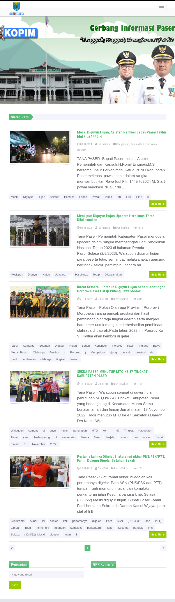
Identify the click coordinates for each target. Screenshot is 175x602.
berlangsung (42, 437)
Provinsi (54, 352)
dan (152, 352)
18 (25, 444)
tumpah (15, 527)
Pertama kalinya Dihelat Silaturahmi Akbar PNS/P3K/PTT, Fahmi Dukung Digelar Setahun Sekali (121, 458)
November (38, 444)
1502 (81, 150)
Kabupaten (145, 430)
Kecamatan (69, 437)
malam (15, 444)
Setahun (44, 345)
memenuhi (42, 527)
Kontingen (101, 345)
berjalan (111, 437)
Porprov (117, 345)
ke (104, 430)
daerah (74, 359)
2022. (53, 444)
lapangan (60, 527)
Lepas (83, 196)
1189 (138, 383)
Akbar (33, 521)
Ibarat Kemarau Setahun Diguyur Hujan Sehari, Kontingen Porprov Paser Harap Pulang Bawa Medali (121, 289)
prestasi (141, 352)
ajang (113, 352)
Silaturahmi (18, 521)
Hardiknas (81, 274)
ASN (120, 521)
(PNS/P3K (134, 521)
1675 (138, 227)
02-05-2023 (84, 227)
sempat (33, 430)
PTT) (158, 521)
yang (26, 437)
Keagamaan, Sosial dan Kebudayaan (135, 144)
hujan (65, 430)
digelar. (96, 521)
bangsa (138, 527)
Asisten (54, 196)
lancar (146, 437)
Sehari (86, 345)
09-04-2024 (84, 144)
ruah (28, 527)
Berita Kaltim (119, 298)
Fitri (128, 196)
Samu (97, 437)
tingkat (60, 359)
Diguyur (28, 196)
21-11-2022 (84, 298)
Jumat (159, 437)
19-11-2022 (84, 383)
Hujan (41, 196)
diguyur (54, 534)
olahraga (46, 359)
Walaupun (17, 430)
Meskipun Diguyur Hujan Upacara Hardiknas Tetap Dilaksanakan (115, 218)
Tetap (96, 274)
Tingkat (129, 430)
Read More (157, 203)
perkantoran (94, 527)
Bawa (156, 345)
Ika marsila (102, 144)
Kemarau (29, 345)
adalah (54, 521)
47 (117, 430)
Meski (14, 196)
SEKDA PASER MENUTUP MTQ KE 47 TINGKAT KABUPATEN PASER (112, 373)
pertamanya (79, 521)
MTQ (95, 430)
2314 (138, 298)
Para (109, 521)
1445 (139, 196)
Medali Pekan (19, 352)
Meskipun (17, 274)
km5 (150, 527)
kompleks (76, 527)
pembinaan (28, 359)
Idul (119, 196)
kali (65, 521)
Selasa (15, 534)
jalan (110, 527)
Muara (85, 437)
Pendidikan (121, 227)
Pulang (143, 345)
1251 (138, 468)
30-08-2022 (84, 468)
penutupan (80, 430)
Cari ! (15, 585)
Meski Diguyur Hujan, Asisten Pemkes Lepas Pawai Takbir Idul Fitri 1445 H (121, 134)
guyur (53, 430)
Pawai (95, 196)
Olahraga (38, 352)
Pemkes (69, 196)
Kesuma (123, 527)
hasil (14, 359)
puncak (126, 352)
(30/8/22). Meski (34, 534)
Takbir (108, 196)
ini (43, 521)
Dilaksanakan (113, 274)
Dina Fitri (101, 298)
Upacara (60, 274)
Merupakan (98, 352)
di (43, 430)
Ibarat (14, 345)
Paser (130, 345)
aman (124, 437)
